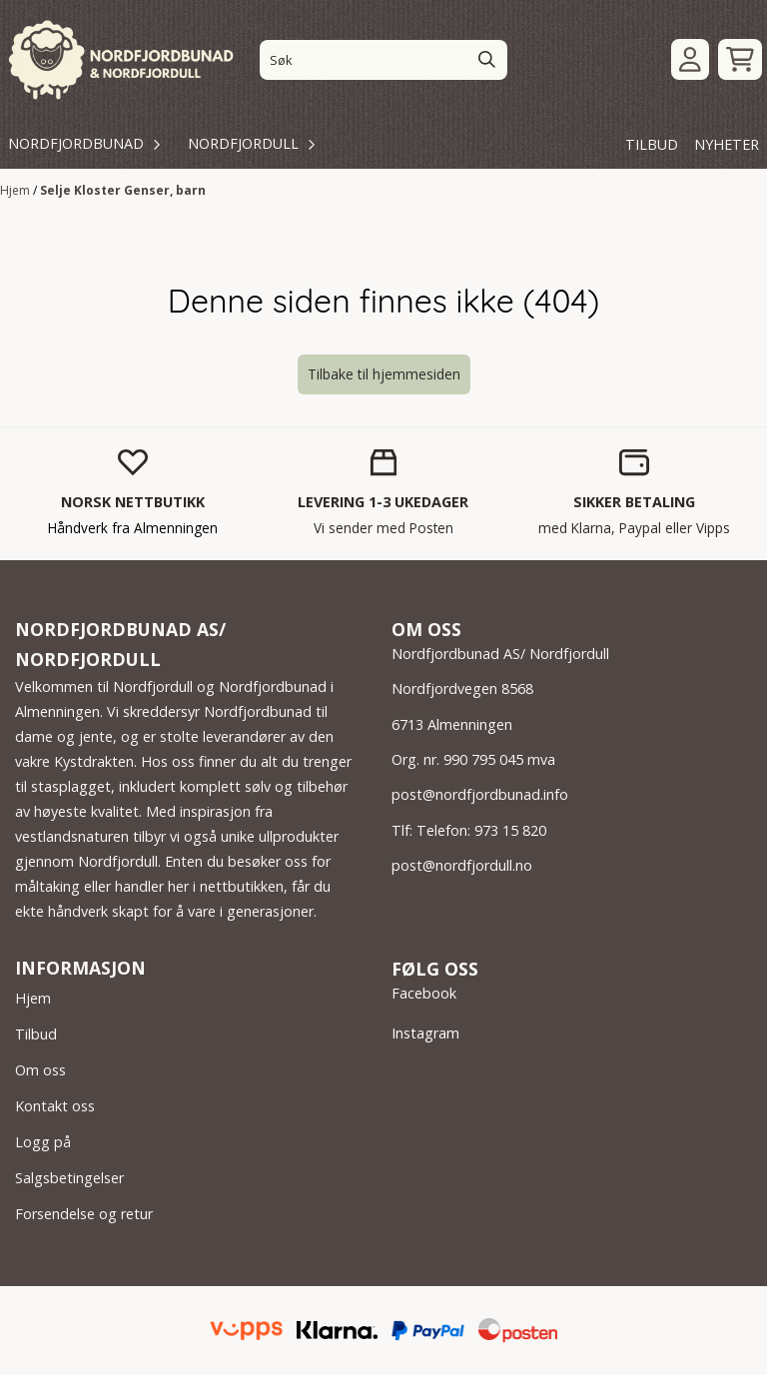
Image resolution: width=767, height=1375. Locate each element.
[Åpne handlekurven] (740, 59)
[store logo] (123, 60)
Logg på (43, 1141)
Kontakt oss (55, 1105)
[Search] (487, 60)
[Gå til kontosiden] (690, 59)
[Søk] (383, 60)
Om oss (40, 1069)
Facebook (423, 993)
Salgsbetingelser (69, 1177)
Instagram (425, 1033)
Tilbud (36, 1034)
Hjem (16, 190)
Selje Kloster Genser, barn (123, 190)
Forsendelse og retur (84, 1213)
